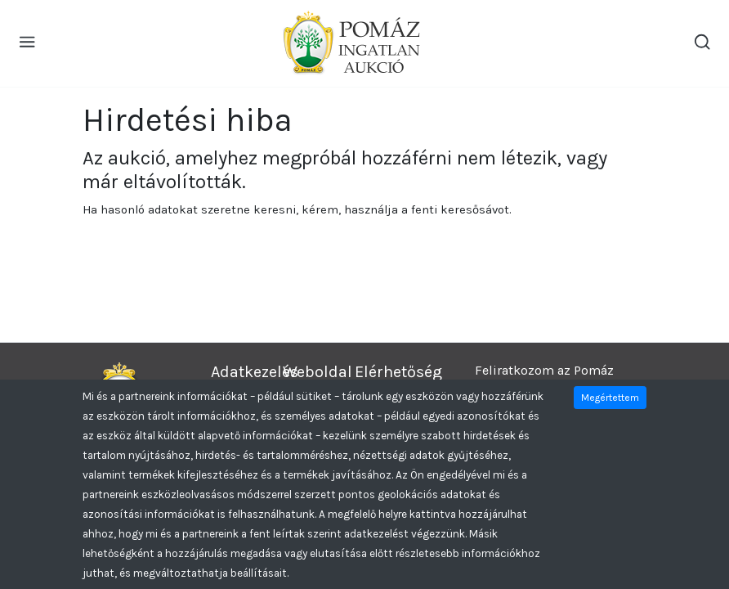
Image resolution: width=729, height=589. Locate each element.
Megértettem (610, 397)
